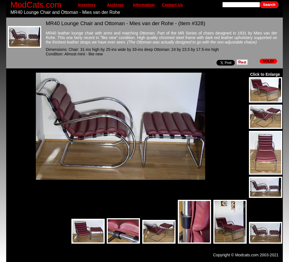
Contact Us (172, 5)
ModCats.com (36, 4)
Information (144, 5)
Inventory (87, 5)
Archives (115, 5)
